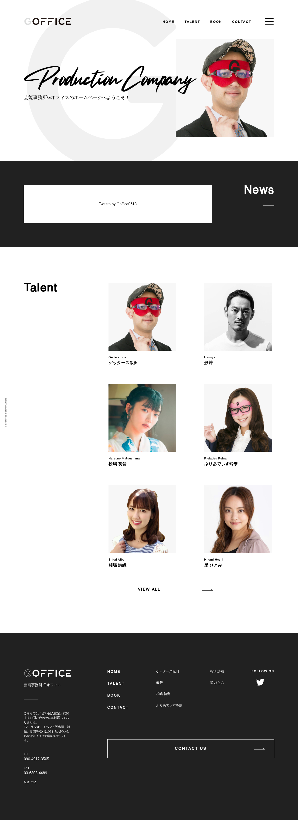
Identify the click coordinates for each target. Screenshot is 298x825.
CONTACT (241, 22)
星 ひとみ (217, 688)
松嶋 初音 (163, 700)
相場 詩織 (217, 676)
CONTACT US (190, 760)
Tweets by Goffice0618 (117, 204)
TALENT (192, 22)
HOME (168, 22)
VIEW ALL (149, 594)
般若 (159, 688)
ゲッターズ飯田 (167, 676)
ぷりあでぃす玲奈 (169, 712)
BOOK (216, 22)
